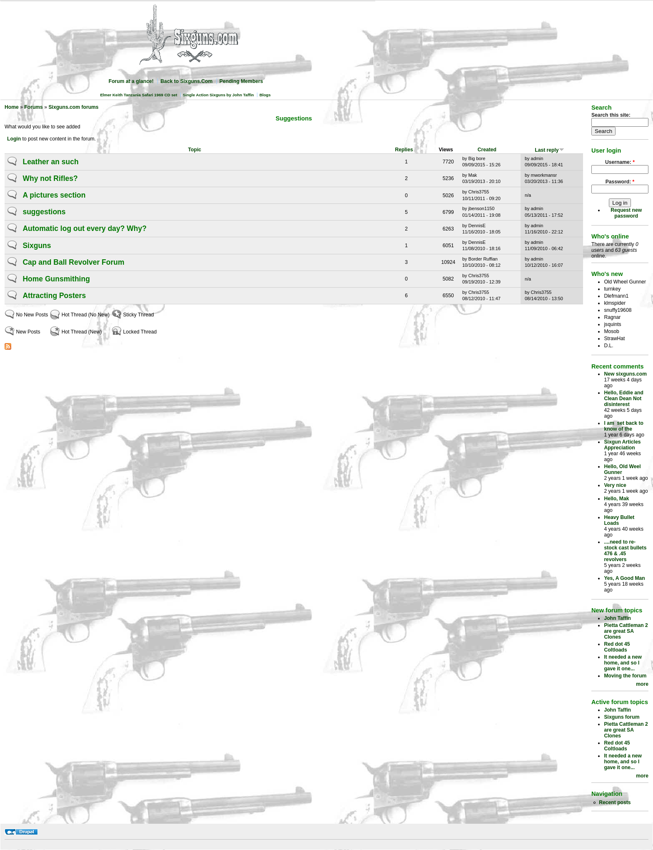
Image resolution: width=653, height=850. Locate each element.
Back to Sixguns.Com (186, 81)
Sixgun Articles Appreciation (622, 445)
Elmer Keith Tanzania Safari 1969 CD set (138, 95)
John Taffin (617, 618)
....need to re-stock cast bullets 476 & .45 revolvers (625, 550)
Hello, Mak (616, 498)
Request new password (626, 213)
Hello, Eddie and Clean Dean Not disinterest (623, 398)
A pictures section (53, 195)
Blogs (265, 95)
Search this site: (611, 115)
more (642, 684)
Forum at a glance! (131, 81)
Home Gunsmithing (56, 279)
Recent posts (615, 802)
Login (14, 139)
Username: (620, 162)
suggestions (43, 212)
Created (487, 150)
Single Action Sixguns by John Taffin (218, 95)
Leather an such (50, 162)
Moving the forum (625, 676)
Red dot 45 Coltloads (617, 647)
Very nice (615, 485)
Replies (404, 150)
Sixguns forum (621, 717)
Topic (195, 150)
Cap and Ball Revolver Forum (73, 262)
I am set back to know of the (623, 426)
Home (12, 107)
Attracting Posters (54, 295)
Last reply (549, 150)
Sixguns (36, 245)
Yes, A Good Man (624, 578)
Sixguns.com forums (73, 107)
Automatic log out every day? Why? (84, 228)
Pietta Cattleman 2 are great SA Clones (626, 631)
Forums (33, 107)
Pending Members (241, 81)
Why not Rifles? (49, 178)
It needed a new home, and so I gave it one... (623, 663)
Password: (620, 182)
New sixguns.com (625, 374)
